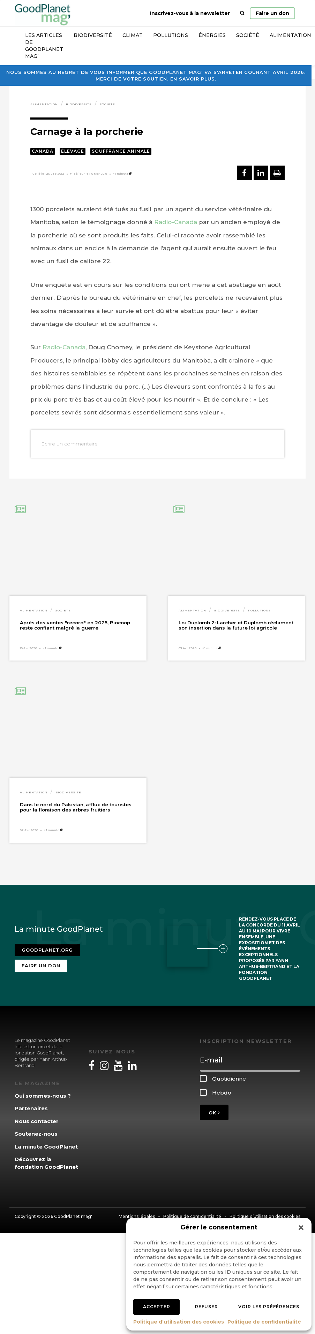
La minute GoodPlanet (46, 1146)
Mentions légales (137, 1216)
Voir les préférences (268, 1306)
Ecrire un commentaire (69, 444)
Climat (132, 35)
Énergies (212, 35)
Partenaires (31, 1108)
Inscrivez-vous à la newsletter (190, 13)
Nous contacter (37, 1121)
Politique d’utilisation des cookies (178, 1322)
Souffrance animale (121, 151)
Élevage (72, 151)
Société (247, 35)
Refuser (206, 1306)
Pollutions (170, 35)
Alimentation (44, 104)
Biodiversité (93, 35)
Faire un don (272, 13)
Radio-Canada (175, 222)
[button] (301, 1227)
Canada (42, 151)
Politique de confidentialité (264, 1322)
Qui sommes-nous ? (43, 1095)
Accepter (156, 1306)
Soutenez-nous (36, 1133)
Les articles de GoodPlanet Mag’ (44, 45)
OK (214, 1112)
